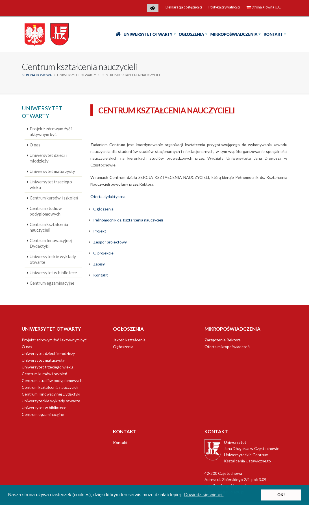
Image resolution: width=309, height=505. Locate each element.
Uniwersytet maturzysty (52, 171)
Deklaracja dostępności (184, 7)
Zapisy (99, 264)
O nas (35, 144)
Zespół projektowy (110, 242)
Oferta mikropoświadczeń (227, 346)
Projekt (99, 231)
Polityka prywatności (224, 7)
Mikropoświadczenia (233, 34)
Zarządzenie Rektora (222, 339)
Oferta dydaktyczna (107, 196)
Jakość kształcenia (129, 339)
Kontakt (273, 34)
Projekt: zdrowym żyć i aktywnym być (51, 131)
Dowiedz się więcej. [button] (204, 494)
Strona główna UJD (264, 7)
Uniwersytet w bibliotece (53, 272)
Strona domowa (37, 75)
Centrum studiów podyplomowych (46, 211)
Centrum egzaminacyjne (52, 283)
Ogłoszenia (191, 34)
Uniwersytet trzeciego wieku (51, 184)
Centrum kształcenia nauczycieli (49, 227)
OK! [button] (281, 495)
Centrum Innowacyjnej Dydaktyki (51, 243)
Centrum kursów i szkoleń (54, 197)
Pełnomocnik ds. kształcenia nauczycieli (128, 220)
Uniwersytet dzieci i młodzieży (48, 158)
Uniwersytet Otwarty (147, 34)
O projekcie (103, 253)
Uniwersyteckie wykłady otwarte (53, 259)
